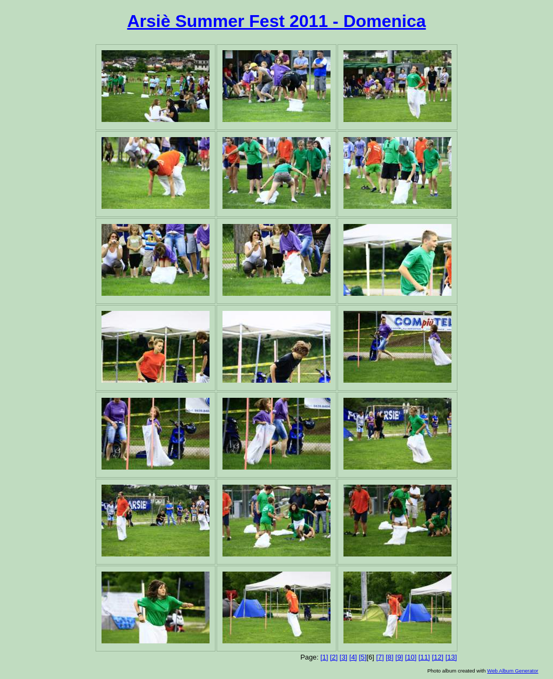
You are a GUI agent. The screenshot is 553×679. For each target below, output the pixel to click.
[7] (379, 657)
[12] (437, 657)
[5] (362, 657)
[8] (389, 657)
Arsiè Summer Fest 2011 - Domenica (276, 21)
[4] (353, 657)
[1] (324, 657)
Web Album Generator (512, 671)
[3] (343, 657)
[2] (334, 657)
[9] (399, 657)
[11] (424, 657)
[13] (451, 657)
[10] (410, 657)
